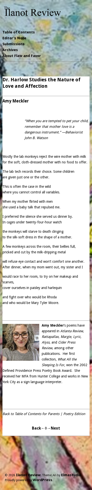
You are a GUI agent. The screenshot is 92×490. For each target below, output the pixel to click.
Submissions (13, 44)
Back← (38, 428)
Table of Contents (18, 32)
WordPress (42, 480)
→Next (53, 428)
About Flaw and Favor (21, 56)
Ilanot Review (28, 475)
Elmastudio (71, 475)
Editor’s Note (14, 38)
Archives (10, 50)
